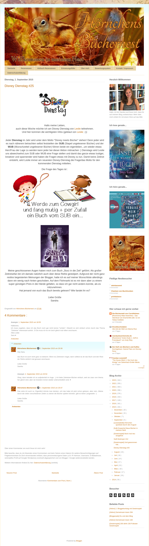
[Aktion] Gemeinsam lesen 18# (121, 520)
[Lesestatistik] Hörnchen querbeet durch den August (125, 424)
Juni (116, 459)
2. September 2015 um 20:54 (36, 374)
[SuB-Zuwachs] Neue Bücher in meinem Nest (126, 429)
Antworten (15, 339)
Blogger (79, 541)
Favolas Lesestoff (119, 358)
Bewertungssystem (102, 68)
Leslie (77, 128)
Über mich (85, 68)
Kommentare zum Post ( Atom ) (59, 481)
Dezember (118, 410)
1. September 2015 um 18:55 (30, 322)
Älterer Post (98, 473)
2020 (114, 390)
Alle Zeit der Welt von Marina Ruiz (124, 329)
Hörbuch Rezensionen (46, 68)
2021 (114, 387)
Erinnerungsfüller (68, 68)
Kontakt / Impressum (124, 68)
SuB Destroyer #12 (121, 439)
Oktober (117, 416)
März (116, 469)
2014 (114, 480)
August (117, 452)
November (118, 413)
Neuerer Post (12, 473)
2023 (114, 380)
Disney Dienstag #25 (121, 448)
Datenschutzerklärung (16, 73)
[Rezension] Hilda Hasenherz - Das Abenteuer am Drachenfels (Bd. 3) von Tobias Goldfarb (126, 318)
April (116, 465)
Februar (117, 472)
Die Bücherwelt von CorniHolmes (125, 313)
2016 (114, 403)
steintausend (116, 285)
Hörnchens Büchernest (26, 348)
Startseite (11, 68)
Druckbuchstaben (119, 327)
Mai (115, 462)
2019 (114, 393)
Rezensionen (26, 68)
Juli (115, 455)
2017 (114, 400)
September (118, 420)
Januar (117, 475)
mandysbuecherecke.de (122, 336)
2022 (114, 383)
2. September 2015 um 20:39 (51, 348)
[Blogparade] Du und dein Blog (121, 516)
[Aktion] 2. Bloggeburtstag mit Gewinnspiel (125, 509)
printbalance (116, 297)
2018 (114, 397)
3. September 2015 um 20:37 (51, 388)
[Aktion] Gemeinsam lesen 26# (121, 512)
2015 (114, 407)
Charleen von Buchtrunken (122, 291)
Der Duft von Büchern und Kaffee (125, 347)
